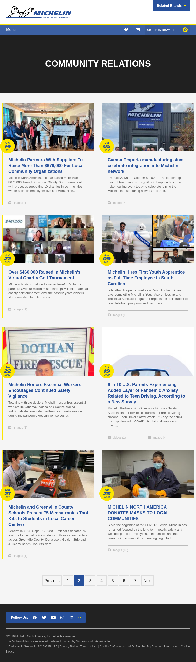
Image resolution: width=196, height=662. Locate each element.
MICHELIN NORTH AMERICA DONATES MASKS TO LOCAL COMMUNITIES (138, 513)
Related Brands (169, 5)
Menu (11, 30)
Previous (52, 581)
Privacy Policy (69, 646)
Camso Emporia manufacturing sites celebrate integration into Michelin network (145, 165)
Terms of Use (88, 646)
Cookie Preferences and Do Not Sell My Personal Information (139, 646)
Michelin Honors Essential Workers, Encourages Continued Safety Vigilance (45, 390)
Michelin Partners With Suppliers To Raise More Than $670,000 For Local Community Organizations (45, 165)
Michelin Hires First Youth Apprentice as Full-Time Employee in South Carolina (146, 278)
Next (147, 581)
